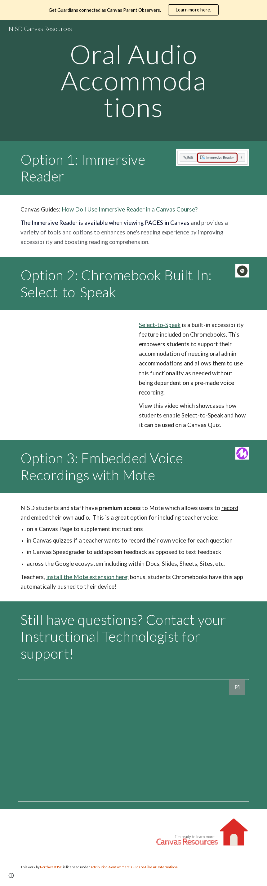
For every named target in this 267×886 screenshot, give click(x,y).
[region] (133, 10)
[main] (133, 80)
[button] (11, 875)
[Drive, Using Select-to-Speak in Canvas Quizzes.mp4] (74, 359)
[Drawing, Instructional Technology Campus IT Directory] (133, 740)
